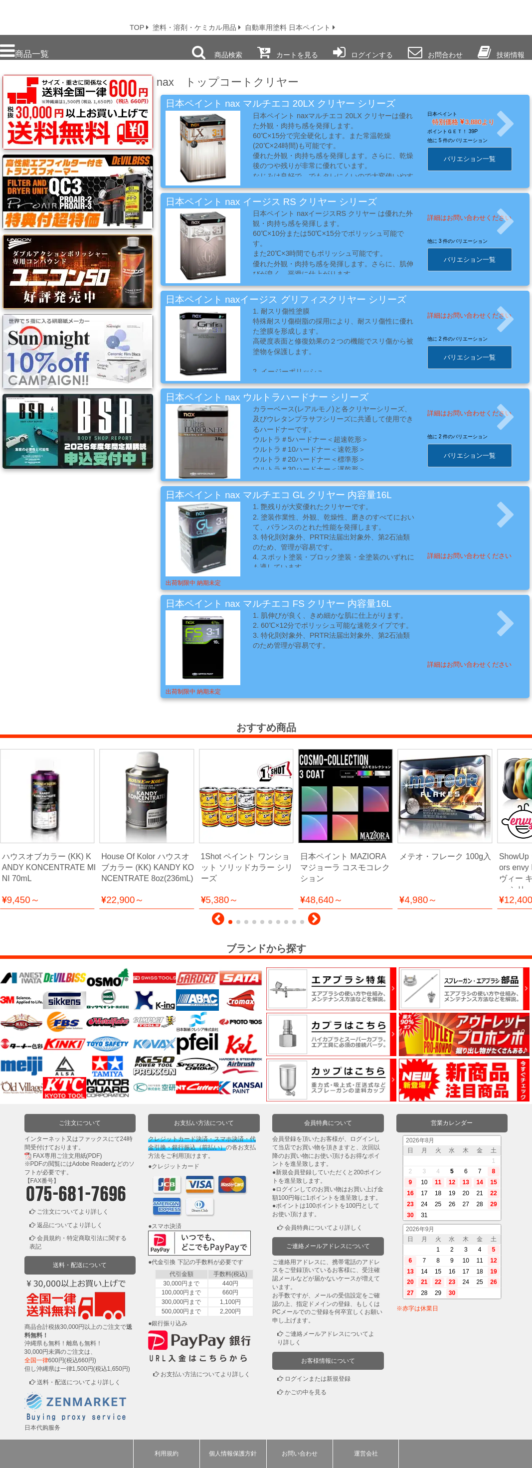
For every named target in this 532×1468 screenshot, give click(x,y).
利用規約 (166, 1453)
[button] (218, 921)
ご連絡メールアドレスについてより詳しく (325, 1338)
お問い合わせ (300, 1453)
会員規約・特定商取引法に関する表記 (78, 1242)
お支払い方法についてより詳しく (205, 1374)
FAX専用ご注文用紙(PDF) (67, 1155)
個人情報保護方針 (233, 1453)
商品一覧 (24, 51)
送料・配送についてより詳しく (79, 1382)
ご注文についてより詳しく (73, 1211)
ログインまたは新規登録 (318, 1378)
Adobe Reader (91, 1163)
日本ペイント (442, 114)
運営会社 (366, 1453)
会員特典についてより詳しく (323, 1227)
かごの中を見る (306, 1392)
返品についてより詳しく (70, 1225)
